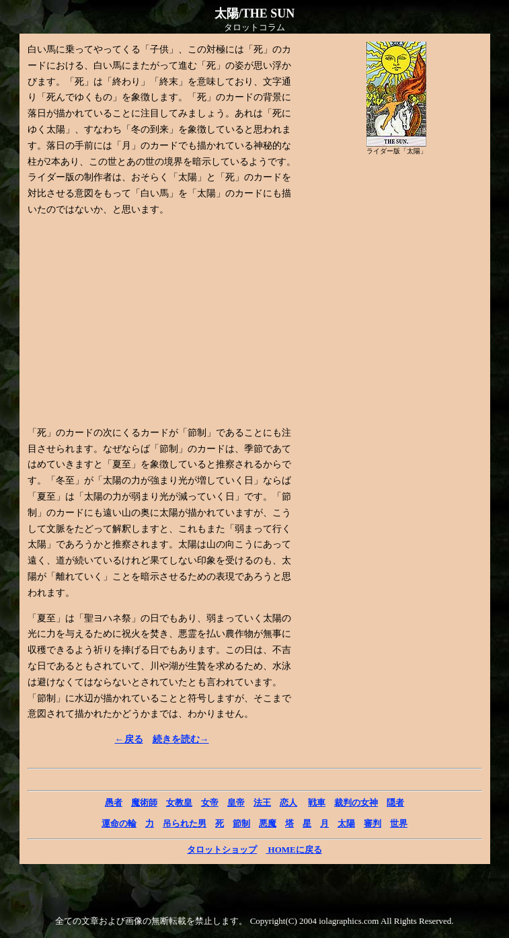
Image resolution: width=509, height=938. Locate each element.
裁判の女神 (356, 802)
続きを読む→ (181, 739)
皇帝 (236, 802)
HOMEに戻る (293, 850)
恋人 (288, 802)
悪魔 (267, 823)
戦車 (316, 802)
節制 (241, 823)
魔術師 (144, 802)
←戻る (129, 739)
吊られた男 (184, 823)
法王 (262, 802)
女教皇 (179, 802)
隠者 (395, 802)
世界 (398, 823)
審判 (372, 823)
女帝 (210, 802)
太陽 (346, 823)
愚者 (113, 802)
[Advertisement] (140, 321)
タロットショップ (222, 850)
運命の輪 (119, 823)
